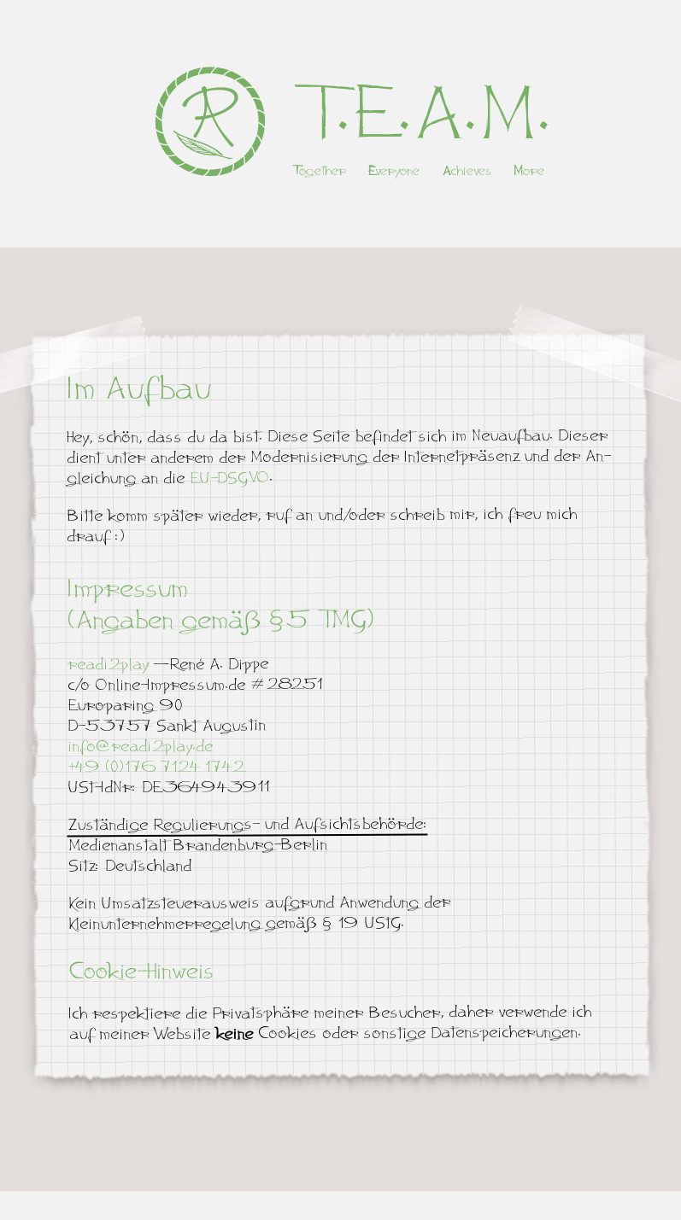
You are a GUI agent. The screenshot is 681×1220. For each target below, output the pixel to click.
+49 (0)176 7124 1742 (155, 767)
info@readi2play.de (139, 746)
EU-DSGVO (227, 477)
